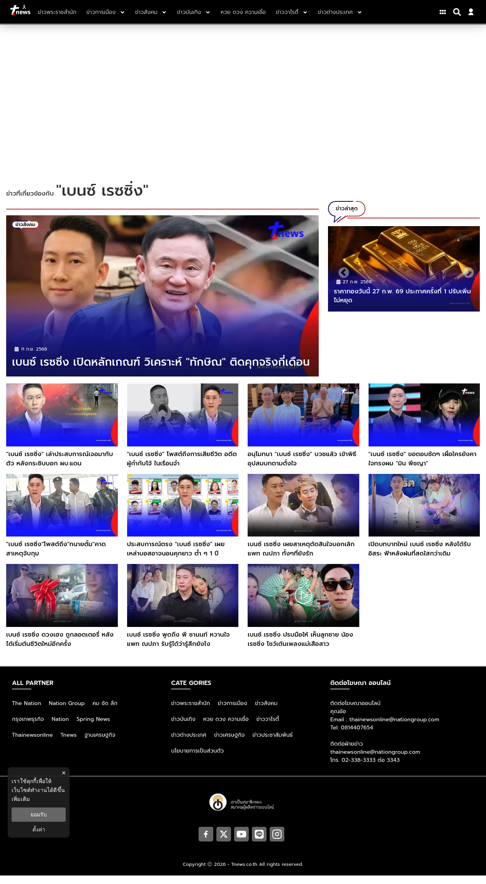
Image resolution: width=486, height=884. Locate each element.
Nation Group (67, 712)
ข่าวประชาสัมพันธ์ (272, 743)
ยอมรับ (39, 814)
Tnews (69, 743)
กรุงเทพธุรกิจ (28, 728)
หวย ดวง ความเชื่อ (226, 728)
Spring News (93, 728)
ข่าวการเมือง (232, 712)
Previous (341, 270)
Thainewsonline (32, 743)
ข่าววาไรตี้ (268, 728)
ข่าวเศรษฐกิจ (229, 743)
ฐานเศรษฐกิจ (100, 743)
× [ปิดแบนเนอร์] (63, 773)
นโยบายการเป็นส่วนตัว (197, 759)
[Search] (458, 12)
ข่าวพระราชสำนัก (190, 712)
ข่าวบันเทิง (183, 728)
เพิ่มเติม (21, 799)
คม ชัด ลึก (104, 712)
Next (466, 270)
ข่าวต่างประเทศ (188, 743)
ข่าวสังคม (266, 712)
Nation (60, 728)
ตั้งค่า (38, 829)
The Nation (26, 712)
